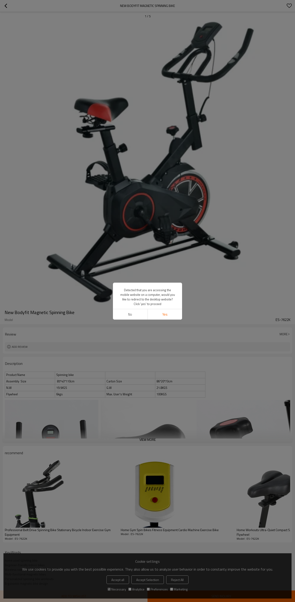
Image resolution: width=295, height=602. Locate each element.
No (130, 314)
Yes (165, 314)
